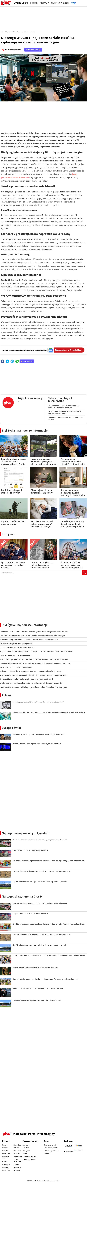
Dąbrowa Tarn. (5, 1158)
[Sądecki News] (78, 1145)
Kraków (5, 1145)
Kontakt (46, 1154)
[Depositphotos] (68, 1151)
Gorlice (4, 1162)
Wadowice (17, 1168)
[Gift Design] (78, 1151)
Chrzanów (6, 1154)
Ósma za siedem (29, 1160)
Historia (34, 3)
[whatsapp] (17, 361)
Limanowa (6, 1165)
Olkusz (16, 1148)
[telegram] (12, 361)
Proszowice (18, 1157)
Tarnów (16, 1165)
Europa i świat (11, 728)
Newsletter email (50, 1145)
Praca (73, 3)
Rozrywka (44, 3)
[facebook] (2, 361)
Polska (6, 695)
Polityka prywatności (51, 1151)
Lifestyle (26, 1148)
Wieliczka (17, 1171)
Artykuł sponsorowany (13, 50)
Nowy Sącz (18, 1145)
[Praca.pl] (68, 1145)
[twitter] (7, 361)
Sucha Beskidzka (17, 1161)
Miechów (5, 1168)
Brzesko (5, 1151)
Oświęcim (17, 1151)
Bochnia (5, 1148)
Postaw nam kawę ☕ (33, 50)
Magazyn (26, 1145)
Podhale (17, 1154)
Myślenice (6, 1171)
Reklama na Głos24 (51, 1148)
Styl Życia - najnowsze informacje (25, 430)
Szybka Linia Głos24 (60, 3)
